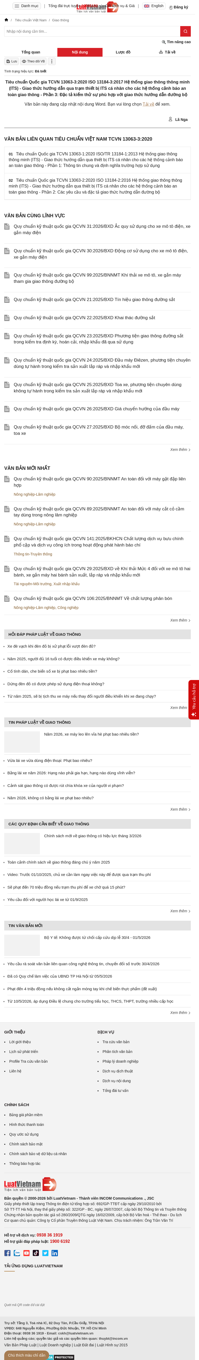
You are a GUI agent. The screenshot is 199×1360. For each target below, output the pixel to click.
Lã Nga (178, 119)
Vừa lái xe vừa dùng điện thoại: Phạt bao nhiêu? (49, 760)
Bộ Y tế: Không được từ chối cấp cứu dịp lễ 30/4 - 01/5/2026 (97, 937)
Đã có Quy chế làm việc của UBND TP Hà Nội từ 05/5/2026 (59, 976)
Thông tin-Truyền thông (33, 554)
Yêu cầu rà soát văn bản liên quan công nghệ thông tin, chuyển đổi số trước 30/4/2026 (83, 964)
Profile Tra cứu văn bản (28, 1061)
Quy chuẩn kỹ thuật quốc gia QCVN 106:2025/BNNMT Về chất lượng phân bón (93, 598)
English (154, 6)
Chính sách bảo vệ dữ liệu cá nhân (38, 1154)
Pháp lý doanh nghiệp (120, 1061)
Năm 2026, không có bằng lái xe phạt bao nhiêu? (50, 798)
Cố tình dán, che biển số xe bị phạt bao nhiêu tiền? (52, 671)
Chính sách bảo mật (26, 1144)
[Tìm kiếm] (185, 31)
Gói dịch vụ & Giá (120, 6)
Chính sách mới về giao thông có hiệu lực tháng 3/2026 (92, 836)
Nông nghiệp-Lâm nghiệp (34, 494)
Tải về (148, 104)
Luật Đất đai (84, 1345)
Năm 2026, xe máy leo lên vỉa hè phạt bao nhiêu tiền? (91, 734)
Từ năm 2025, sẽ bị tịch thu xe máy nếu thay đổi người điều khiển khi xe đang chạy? (81, 696)
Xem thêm (180, 449)
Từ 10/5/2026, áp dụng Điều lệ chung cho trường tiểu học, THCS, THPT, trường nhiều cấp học (90, 1001)
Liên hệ (15, 1071)
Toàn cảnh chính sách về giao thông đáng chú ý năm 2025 (58, 862)
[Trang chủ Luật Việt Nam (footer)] (97, 1184)
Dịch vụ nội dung (117, 1081)
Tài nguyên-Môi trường (33, 584)
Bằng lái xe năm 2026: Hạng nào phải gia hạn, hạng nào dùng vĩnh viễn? (71, 773)
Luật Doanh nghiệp (55, 1345)
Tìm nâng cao (176, 42)
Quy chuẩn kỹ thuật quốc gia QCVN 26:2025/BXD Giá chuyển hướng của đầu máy (96, 408)
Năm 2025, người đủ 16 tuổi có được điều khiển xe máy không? (63, 659)
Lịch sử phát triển (23, 1051)
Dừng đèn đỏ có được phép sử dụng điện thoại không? (55, 684)
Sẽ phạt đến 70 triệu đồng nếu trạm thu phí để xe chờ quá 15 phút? (66, 887)
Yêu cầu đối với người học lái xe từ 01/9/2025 (47, 899)
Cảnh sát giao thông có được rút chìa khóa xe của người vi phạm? (65, 785)
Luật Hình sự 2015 (112, 1345)
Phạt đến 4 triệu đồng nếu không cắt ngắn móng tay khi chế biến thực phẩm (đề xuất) (82, 989)
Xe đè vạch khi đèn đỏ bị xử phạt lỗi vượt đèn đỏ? (51, 646)
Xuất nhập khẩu (66, 584)
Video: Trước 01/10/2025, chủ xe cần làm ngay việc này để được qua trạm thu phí (79, 874)
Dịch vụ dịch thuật (118, 1071)
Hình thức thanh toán (26, 1124)
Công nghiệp (67, 607)
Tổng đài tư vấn (115, 1090)
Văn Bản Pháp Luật (20, 1345)
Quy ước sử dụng (24, 1134)
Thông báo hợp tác (24, 1163)
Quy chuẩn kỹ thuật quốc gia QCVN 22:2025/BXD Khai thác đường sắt (84, 317)
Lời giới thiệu (20, 1042)
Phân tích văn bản (117, 1051)
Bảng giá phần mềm (26, 1115)
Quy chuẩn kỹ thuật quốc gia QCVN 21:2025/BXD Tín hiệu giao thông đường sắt (94, 299)
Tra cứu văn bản (116, 1042)
